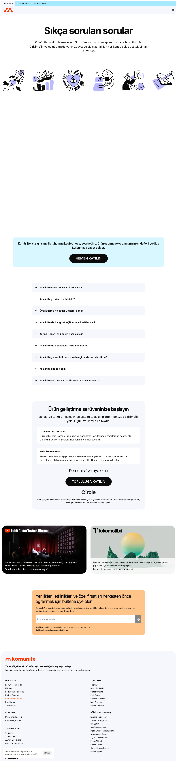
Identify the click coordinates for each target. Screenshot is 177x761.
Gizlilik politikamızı (49, 566)
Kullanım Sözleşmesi (140, 747)
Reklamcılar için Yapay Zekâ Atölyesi (127, 670)
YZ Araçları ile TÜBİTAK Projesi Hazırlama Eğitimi (127, 698)
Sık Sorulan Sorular (18, 639)
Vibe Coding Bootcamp (127, 678)
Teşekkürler (15, 646)
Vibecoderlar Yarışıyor (126, 687)
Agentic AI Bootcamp (126, 629)
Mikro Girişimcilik (44, 629)
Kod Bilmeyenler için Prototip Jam (126, 652)
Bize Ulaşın (14, 643)
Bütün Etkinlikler (124, 625)
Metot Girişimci (43, 632)
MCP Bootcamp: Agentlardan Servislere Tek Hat (127, 662)
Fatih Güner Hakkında (19, 632)
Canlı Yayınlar (123, 721)
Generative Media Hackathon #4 (125, 646)
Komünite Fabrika (44, 639)
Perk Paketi (41, 636)
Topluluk (40, 625)
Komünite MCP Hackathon (128, 657)
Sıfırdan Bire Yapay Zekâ (128, 675)
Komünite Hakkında (18, 625)
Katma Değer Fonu (72, 629)
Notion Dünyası (43, 646)
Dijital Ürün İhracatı (72, 625)
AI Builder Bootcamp (126, 636)
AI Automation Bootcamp (128, 632)
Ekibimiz (13, 629)
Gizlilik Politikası (160, 747)
